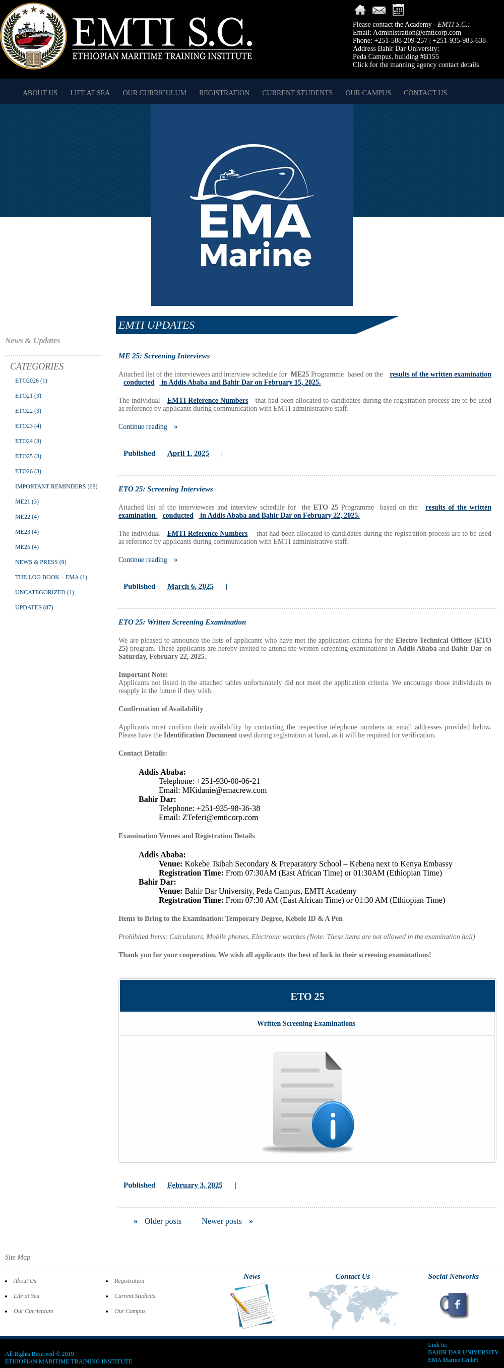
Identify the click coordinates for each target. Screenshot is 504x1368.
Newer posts (227, 1221)
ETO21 (24, 395)
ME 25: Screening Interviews (164, 356)
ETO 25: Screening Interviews (165, 489)
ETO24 (24, 441)
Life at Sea (90, 93)
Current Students (297, 93)
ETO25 (24, 456)
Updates (28, 607)
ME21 (22, 501)
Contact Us (425, 93)
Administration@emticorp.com (417, 32)
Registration (224, 93)
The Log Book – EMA (47, 577)
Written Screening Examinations (306, 1023)
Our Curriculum (154, 93)
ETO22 (24, 410)
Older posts (157, 1221)
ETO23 (24, 425)
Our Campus (368, 93)
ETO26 (24, 471)
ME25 (22, 546)
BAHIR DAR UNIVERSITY (463, 1352)
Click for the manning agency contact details (416, 65)
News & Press (36, 562)
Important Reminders (50, 486)
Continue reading (147, 426)
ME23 (22, 531)
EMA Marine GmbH (453, 1359)
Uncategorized (40, 592)
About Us (40, 93)
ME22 (22, 516)
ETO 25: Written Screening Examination (182, 622)
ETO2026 (27, 380)
